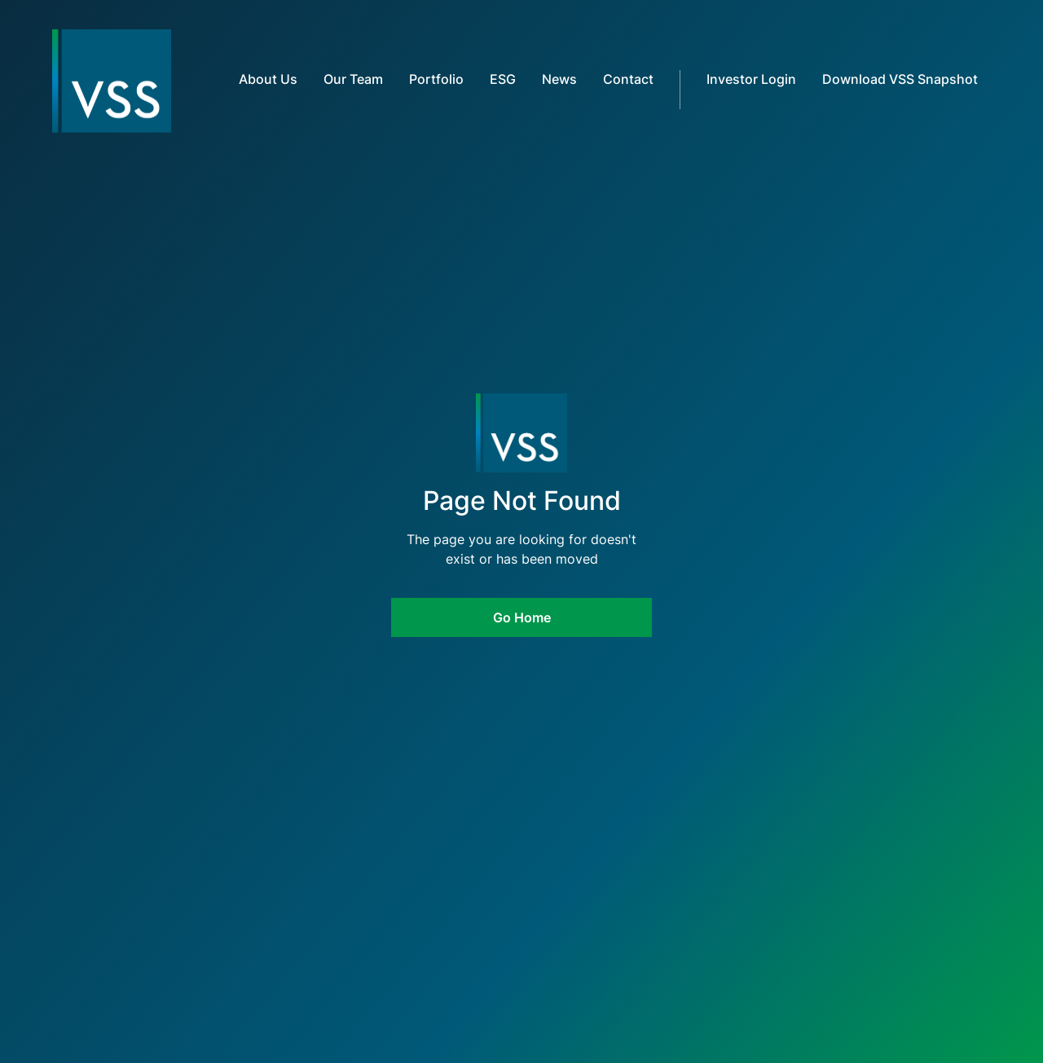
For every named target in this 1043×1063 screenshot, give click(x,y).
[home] (82, 81)
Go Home (522, 617)
